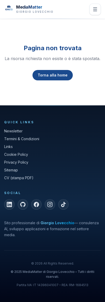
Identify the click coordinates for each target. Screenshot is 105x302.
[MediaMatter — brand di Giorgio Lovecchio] (29, 9)
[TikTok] (63, 204)
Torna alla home (53, 75)
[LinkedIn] (9, 204)
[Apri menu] (95, 9)
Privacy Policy (16, 162)
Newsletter (13, 131)
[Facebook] (36, 204)
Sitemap (11, 170)
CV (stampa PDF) (19, 178)
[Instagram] (50, 204)
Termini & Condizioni (21, 139)
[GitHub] (23, 204)
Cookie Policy (16, 154)
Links (8, 146)
